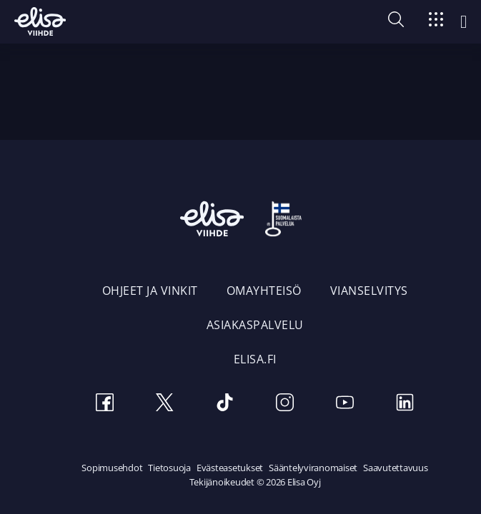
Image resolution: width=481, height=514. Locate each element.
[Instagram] (285, 404)
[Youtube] (345, 404)
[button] (396, 23)
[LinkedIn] (405, 404)
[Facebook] (105, 404)
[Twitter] (165, 404)
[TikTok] (225, 404)
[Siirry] (436, 22)
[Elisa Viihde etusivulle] (40, 21)
